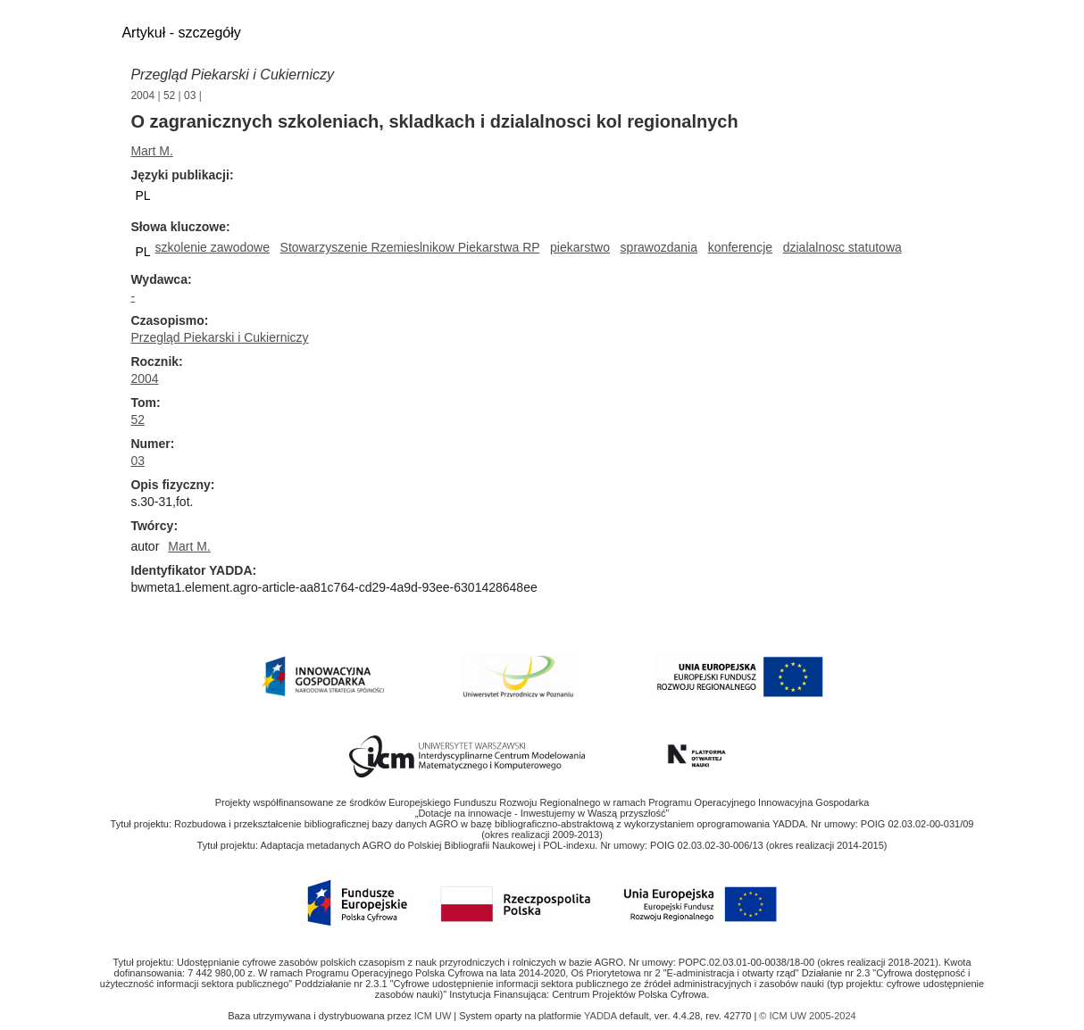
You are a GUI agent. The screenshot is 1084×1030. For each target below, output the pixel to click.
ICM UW (434, 1015)
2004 (142, 95)
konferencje (740, 247)
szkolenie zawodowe (212, 247)
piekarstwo (580, 247)
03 (190, 95)
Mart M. (151, 151)
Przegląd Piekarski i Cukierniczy (232, 74)
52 (169, 95)
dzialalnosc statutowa (842, 247)
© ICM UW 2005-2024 (807, 1015)
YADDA (602, 1015)
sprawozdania (659, 247)
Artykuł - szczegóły (180, 32)
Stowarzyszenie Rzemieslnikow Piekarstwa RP (410, 247)
